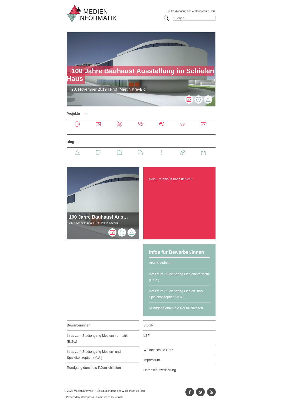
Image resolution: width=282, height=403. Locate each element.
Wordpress (87, 397)
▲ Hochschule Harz (158, 350)
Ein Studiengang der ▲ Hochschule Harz (191, 11)
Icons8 (118, 397)
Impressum (152, 360)
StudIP (149, 325)
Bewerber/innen (160, 263)
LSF (147, 335)
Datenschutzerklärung (160, 370)
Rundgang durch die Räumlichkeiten (176, 308)
